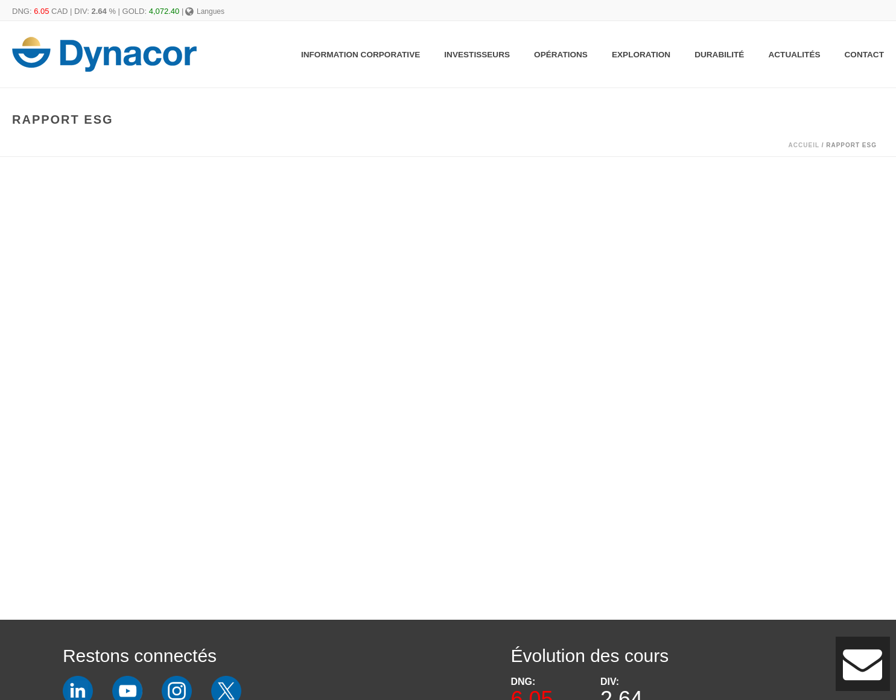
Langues (204, 11)
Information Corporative (360, 54)
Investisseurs (477, 54)
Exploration (641, 54)
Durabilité (719, 54)
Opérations (561, 54)
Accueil (804, 145)
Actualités (794, 54)
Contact (864, 54)
